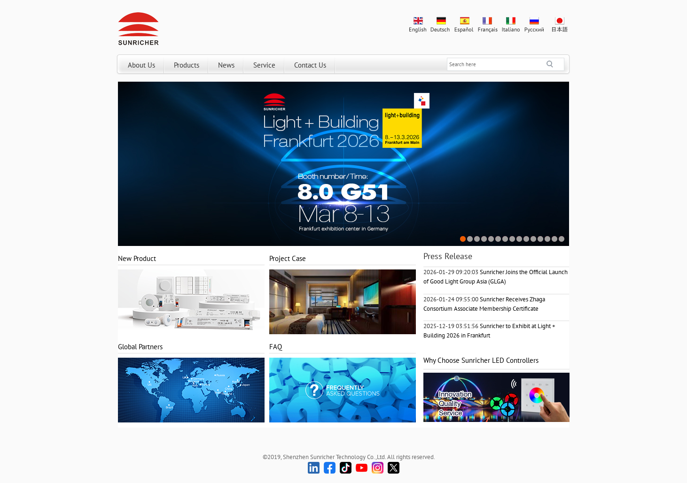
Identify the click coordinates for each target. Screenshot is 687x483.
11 (534, 239)
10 (526, 239)
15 (562, 239)
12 (541, 239)
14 (555, 239)
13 (548, 239)
